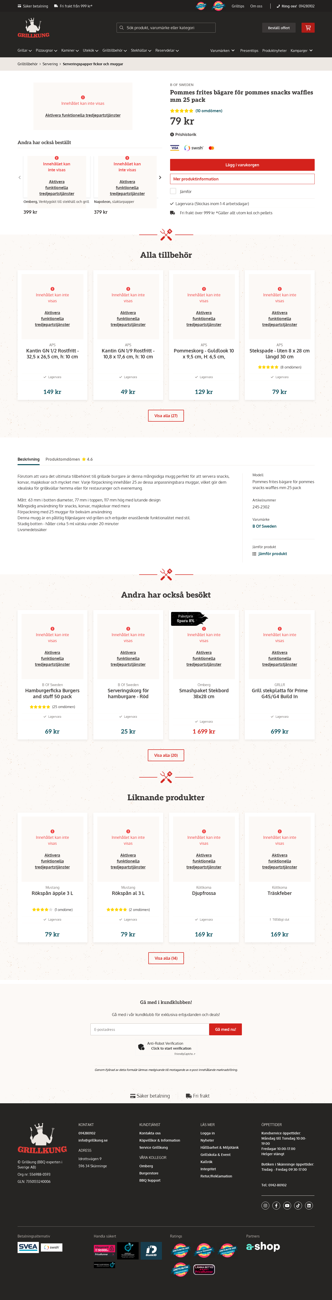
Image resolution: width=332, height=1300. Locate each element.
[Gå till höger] (160, 177)
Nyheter (207, 1163)
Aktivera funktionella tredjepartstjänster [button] (83, 115)
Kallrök (206, 1184)
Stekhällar (141, 50)
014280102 (307, 6)
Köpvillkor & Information (159, 1163)
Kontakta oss (150, 1155)
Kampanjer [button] (301, 50)
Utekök (91, 50)
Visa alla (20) (166, 774)
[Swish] (51, 1270)
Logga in (208, 1155)
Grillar (25, 50)
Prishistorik (183, 134)
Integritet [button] (208, 1191)
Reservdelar (167, 50)
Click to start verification (171, 1071)
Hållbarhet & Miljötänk (220, 1170)
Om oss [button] (256, 6)
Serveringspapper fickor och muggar (93, 64)
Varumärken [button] (222, 50)
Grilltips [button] (238, 6)
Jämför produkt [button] (270, 564)
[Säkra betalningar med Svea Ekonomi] (28, 1270)
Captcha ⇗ (185, 1076)
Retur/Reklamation (216, 1198)
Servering (50, 64)
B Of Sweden (265, 537)
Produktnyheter (274, 50)
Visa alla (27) (166, 426)
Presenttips (249, 50)
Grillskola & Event (215, 1177)
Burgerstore (148, 1195)
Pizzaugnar (46, 50)
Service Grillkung (153, 1170)
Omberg (146, 1188)
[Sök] (166, 28)
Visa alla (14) (166, 984)
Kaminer (70, 50)
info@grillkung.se (93, 1163)
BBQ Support (149, 1203)
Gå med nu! (227, 1051)
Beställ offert (279, 28)
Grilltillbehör (114, 50)
